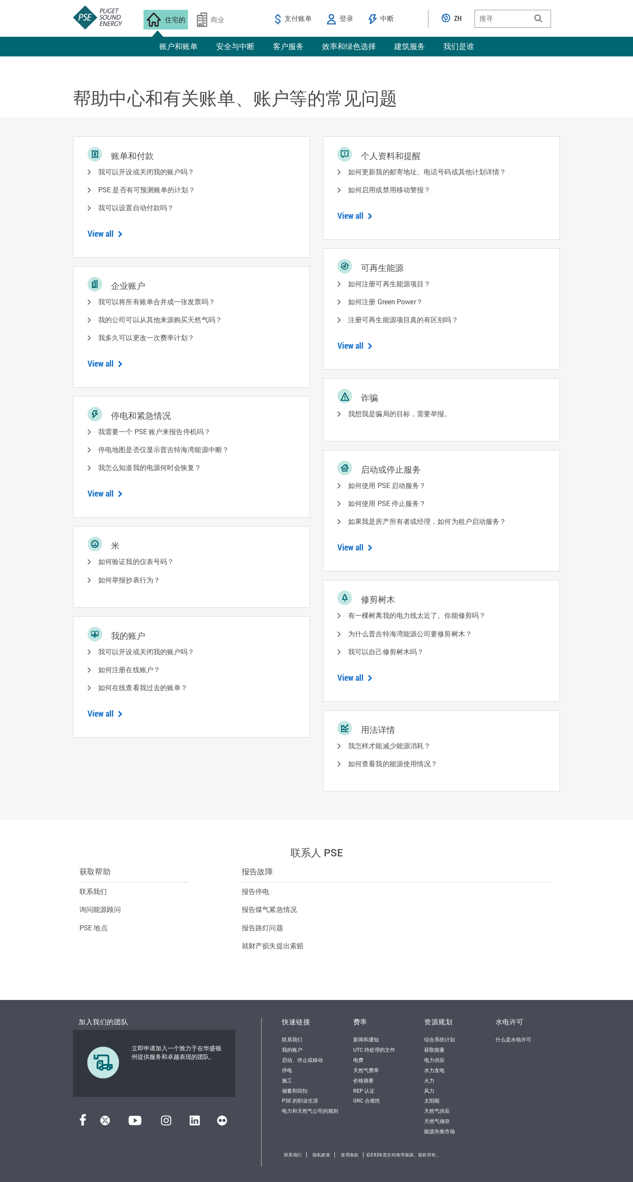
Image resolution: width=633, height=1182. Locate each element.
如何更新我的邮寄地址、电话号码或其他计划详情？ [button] (427, 171)
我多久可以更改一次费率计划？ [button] (146, 337)
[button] (538, 18)
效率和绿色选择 (349, 46)
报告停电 (255, 891)
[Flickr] (222, 1122)
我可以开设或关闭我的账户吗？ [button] (146, 171)
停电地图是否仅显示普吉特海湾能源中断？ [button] (163, 449)
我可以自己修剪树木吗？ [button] (386, 651)
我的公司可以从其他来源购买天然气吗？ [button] (160, 319)
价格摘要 (363, 1080)
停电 (287, 1070)
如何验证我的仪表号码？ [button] (136, 561)
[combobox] (513, 18)
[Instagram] (166, 1122)
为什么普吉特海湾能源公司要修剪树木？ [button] (410, 633)
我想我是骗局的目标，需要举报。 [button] (399, 413)
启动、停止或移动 (302, 1059)
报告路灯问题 (262, 927)
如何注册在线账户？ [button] (129, 669)
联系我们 (93, 891)
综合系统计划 (439, 1039)
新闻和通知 (366, 1039)
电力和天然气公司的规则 (310, 1110)
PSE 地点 (93, 927)
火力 (429, 1080)
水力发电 (434, 1070)
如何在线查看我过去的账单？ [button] (143, 687)
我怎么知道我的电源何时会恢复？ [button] (150, 467)
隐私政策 (322, 1155)
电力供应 (434, 1059)
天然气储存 (437, 1120)
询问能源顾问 (100, 909)
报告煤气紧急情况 (269, 909)
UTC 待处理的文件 (374, 1049)
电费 (358, 1059)
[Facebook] (82, 1122)
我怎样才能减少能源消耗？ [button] (389, 745)
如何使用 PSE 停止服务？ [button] (387, 503)
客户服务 (288, 46)
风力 (429, 1090)
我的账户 (292, 1049)
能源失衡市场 (439, 1131)
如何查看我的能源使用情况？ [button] (392, 763)
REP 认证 (364, 1090)
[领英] (194, 1122)
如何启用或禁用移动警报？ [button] (389, 189)
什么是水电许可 (513, 1039)
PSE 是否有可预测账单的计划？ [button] (146, 189)
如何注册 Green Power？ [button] (385, 301)
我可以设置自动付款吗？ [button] (136, 207)
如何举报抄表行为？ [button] (129, 579)
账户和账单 (178, 46)
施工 (287, 1080)
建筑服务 (409, 46)
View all (105, 233)
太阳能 (432, 1100)
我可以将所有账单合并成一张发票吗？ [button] (156, 301)
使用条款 (350, 1155)
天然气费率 (366, 1070)
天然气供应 (437, 1110)
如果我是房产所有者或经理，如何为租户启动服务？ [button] (427, 521)
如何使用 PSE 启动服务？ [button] (387, 485)
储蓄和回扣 (295, 1090)
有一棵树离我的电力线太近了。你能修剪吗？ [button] (417, 615)
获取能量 (434, 1049)
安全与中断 (235, 46)
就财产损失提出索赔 (273, 945)
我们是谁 (458, 46)
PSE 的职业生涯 (300, 1100)
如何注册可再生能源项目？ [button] (389, 283)
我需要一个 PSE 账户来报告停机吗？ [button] (154, 431)
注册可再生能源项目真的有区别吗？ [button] (403, 319)
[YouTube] (135, 1122)
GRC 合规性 (366, 1100)
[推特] (105, 1122)
